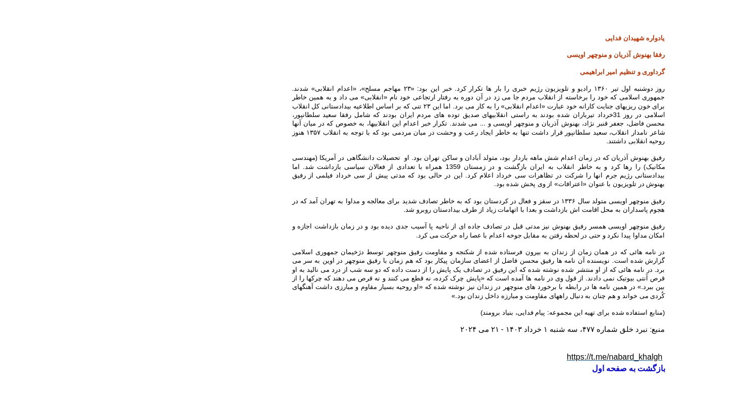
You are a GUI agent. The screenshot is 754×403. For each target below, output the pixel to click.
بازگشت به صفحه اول (527, 368)
